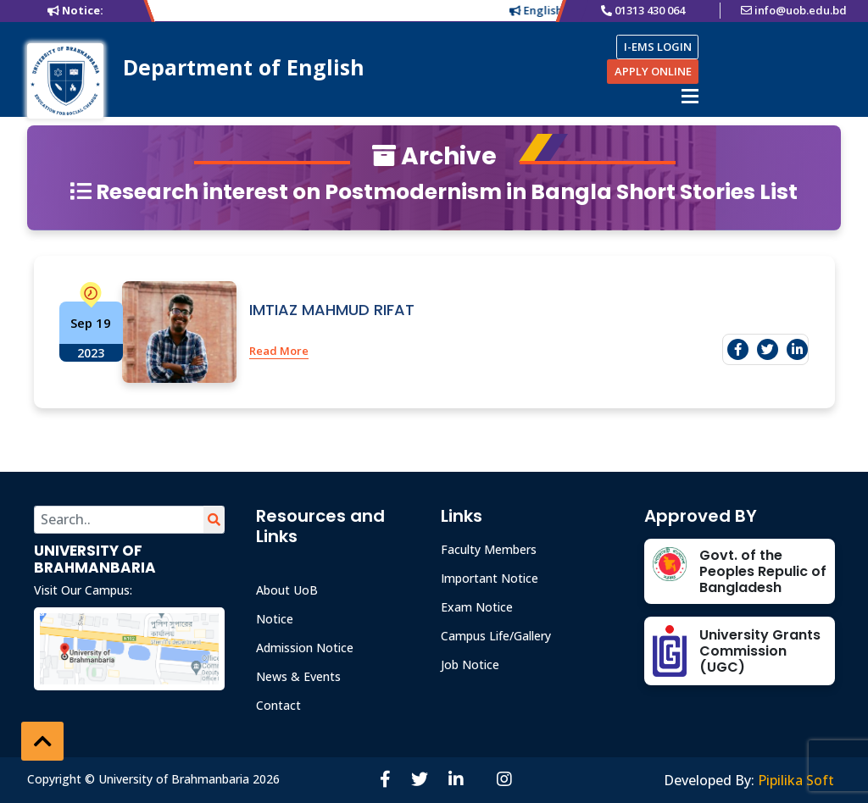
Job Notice (470, 664)
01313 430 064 (650, 10)
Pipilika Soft (796, 780)
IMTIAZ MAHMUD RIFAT (332, 309)
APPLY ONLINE (653, 71)
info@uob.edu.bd (800, 10)
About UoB (287, 590)
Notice (274, 619)
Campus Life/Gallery (496, 636)
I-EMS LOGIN (658, 46)
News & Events (298, 676)
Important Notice (489, 578)
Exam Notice (477, 607)
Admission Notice (304, 648)
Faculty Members (489, 549)
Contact (278, 705)
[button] (42, 741)
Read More (279, 350)
